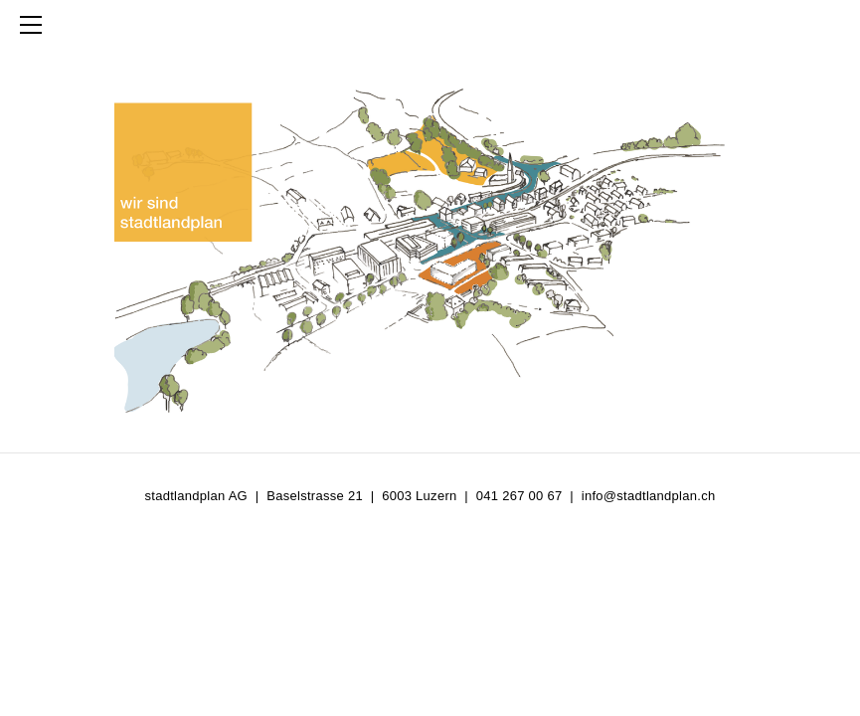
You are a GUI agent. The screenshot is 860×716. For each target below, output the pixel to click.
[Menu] (35, 25)
